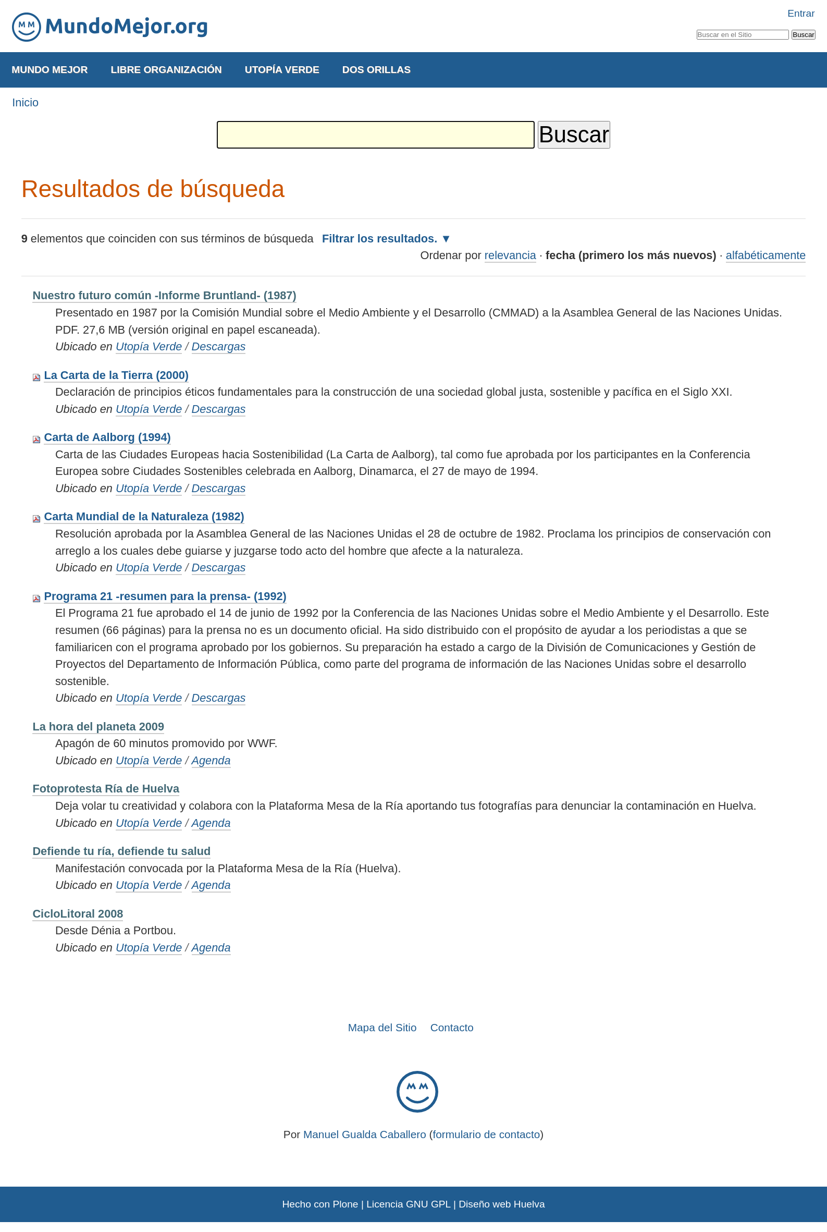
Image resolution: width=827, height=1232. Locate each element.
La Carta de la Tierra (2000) (116, 375)
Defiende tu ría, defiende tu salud (121, 851)
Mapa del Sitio (382, 1027)
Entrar (800, 13)
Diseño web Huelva (502, 1204)
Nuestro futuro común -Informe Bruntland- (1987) (164, 295)
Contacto (452, 1027)
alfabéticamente (766, 255)
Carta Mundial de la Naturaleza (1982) (144, 516)
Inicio (25, 102)
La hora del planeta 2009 (98, 726)
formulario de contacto (486, 1134)
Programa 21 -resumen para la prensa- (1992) (165, 596)
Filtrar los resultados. (379, 238)
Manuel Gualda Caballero (364, 1134)
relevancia (510, 255)
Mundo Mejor (49, 69)
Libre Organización (165, 69)
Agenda (211, 760)
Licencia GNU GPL (408, 1204)
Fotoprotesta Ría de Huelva (105, 788)
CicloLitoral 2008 (77, 913)
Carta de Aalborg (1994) (107, 437)
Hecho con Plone (320, 1204)
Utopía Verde (282, 69)
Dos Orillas (376, 69)
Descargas (219, 346)
